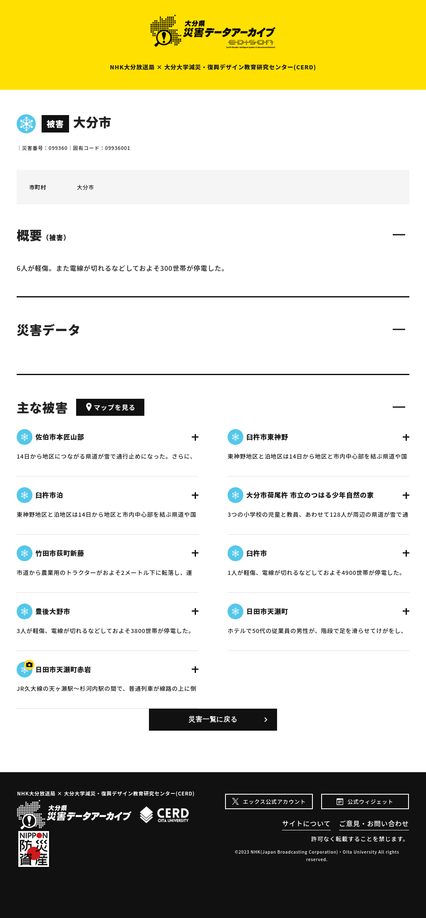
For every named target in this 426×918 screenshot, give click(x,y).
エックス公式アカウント (274, 801)
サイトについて (306, 823)
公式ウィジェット (370, 801)
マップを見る (110, 407)
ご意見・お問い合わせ (374, 823)
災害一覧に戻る (213, 719)
